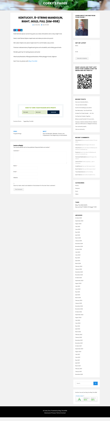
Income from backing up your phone (83, 108)
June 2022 (77, 327)
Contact (63, 416)
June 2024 (77, 258)
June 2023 (77, 292)
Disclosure (47, 416)
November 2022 (79, 312)
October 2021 (78, 349)
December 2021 (79, 344)
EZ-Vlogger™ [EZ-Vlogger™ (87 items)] (80, 210)
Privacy (53, 416)
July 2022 (77, 324)
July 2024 (77, 255)
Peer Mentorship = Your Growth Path (83, 111)
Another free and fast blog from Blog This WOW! (86, 396)
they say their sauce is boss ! (88, 167)
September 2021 (79, 352)
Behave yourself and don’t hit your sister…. (85, 120)
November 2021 (79, 346)
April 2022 (77, 332)
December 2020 (79, 378)
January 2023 (78, 307)
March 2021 (78, 369)
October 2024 (78, 253)
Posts (76, 192)
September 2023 (79, 284)
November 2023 (79, 278)
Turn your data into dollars (81, 106)
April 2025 (77, 238)
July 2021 (77, 358)
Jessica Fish (78, 162)
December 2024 (79, 247)
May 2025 (77, 236)
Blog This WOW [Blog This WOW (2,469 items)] (81, 206)
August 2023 (78, 287)
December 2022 (79, 309)
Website (15, 178)
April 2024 (77, 264)
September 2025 (79, 224)
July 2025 (77, 230)
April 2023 (77, 298)
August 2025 (78, 227)
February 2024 (78, 270)
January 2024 (78, 272)
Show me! (53, 113)
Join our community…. (80, 130)
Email (15, 172)
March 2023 (78, 301)
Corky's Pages (55, 3)
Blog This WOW (33, 62)
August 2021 (78, 355)
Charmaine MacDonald (80, 158)
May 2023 (77, 295)
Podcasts (77, 189)
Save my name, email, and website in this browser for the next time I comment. (34, 186)
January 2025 (78, 244)
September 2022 (79, 318)
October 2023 (78, 281)
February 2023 (78, 304)
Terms (58, 416)
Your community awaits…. (81, 127)
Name (15, 167)
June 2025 (77, 233)
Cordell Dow (78, 167)
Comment (16, 152)
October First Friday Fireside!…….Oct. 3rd (84, 114)
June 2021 (77, 361)
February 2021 (78, 372)
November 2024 (79, 250)
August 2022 (78, 321)
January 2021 (78, 375)
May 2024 (77, 261)
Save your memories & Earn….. (82, 103)
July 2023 (77, 290)
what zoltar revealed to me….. (89, 176)
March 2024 (78, 267)
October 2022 (78, 315)
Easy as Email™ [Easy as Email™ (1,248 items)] (81, 208)
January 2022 (78, 341)
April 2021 (77, 366)
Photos (19, 122)
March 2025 (78, 241)
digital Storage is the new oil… (88, 146)
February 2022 (78, 338)
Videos (76, 195)
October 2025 (78, 221)
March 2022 (78, 335)
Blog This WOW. (62, 414)
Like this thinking (89, 173)
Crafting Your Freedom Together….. (83, 117)
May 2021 (77, 363)
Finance (77, 153)
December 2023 (79, 275)
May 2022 (77, 329)
